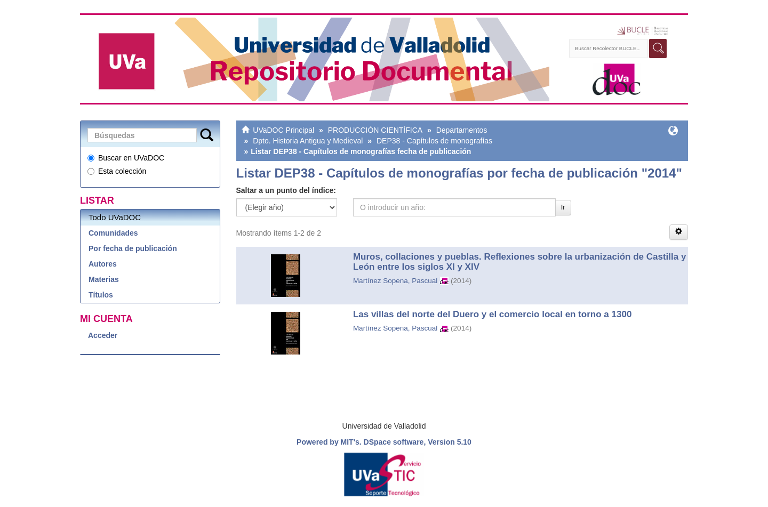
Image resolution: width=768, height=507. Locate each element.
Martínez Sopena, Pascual (395, 281)
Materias (104, 279)
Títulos (101, 295)
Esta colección (116, 171)
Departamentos (461, 130)
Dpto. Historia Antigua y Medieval (308, 140)
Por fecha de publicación (133, 248)
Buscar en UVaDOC (125, 158)
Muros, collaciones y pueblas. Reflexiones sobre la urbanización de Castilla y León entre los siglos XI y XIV (519, 262)
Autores (103, 264)
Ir (563, 207)
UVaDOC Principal (283, 130)
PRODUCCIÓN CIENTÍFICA (375, 130)
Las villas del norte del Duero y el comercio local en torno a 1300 (492, 314)
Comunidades (113, 233)
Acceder (102, 335)
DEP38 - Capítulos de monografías (434, 140)
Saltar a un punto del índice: (286, 190)
